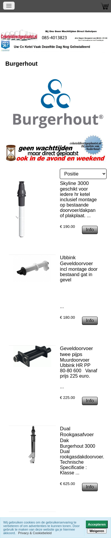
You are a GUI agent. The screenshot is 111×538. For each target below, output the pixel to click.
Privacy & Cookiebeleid (35, 533)
